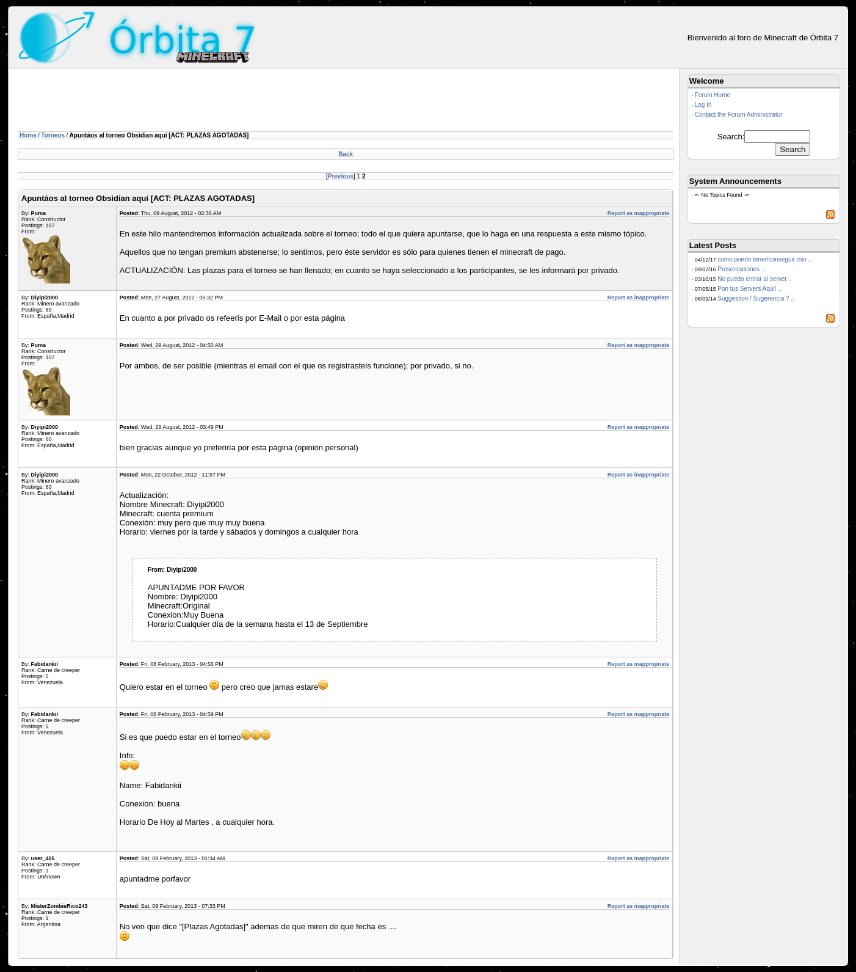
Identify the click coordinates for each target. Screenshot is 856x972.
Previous (341, 176)
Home (28, 135)
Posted (129, 213)
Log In (703, 104)
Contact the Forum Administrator (739, 114)
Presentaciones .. (740, 269)
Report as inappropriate (639, 213)
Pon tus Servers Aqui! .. (749, 288)
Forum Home (712, 95)
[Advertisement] (240, 102)
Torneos (53, 135)
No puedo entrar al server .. (754, 279)
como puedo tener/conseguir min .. (764, 259)
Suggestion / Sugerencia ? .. (755, 298)
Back (345, 154)
